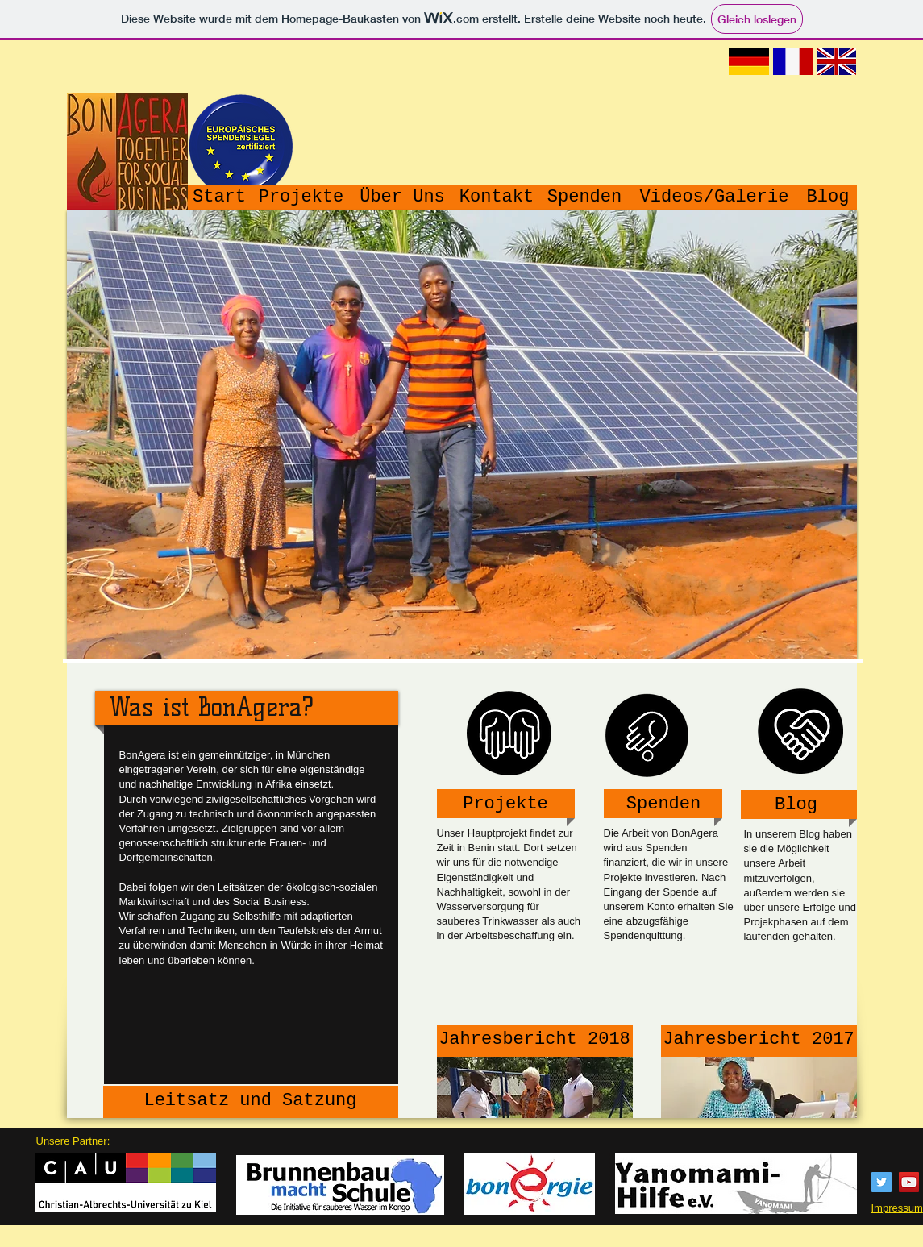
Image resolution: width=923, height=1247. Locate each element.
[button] (462, 434)
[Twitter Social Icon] (881, 1182)
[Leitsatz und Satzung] (250, 1102)
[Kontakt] (497, 197)
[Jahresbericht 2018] (535, 1041)
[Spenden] (585, 197)
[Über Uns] (402, 197)
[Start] (220, 197)
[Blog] (828, 197)
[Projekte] (301, 197)
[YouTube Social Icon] (909, 1182)
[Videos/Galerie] (715, 197)
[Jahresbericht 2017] (759, 1041)
